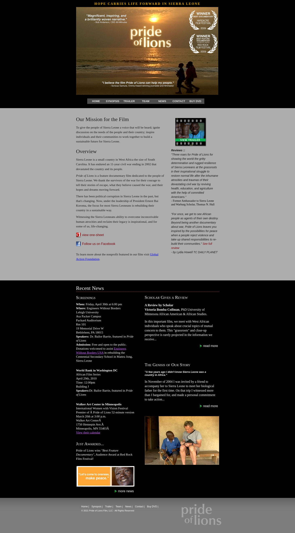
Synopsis (112, 101)
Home (96, 101)
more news (126, 491)
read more (210, 346)
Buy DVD (195, 101)
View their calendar (88, 432)
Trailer (129, 101)
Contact (178, 101)
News (162, 101)
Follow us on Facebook (98, 244)
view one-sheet (93, 235)
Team (145, 101)
